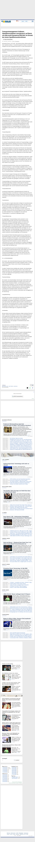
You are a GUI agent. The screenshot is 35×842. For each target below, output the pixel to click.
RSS (27, 834)
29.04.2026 (14, 772)
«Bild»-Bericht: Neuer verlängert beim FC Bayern (16, 594)
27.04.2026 (14, 774)
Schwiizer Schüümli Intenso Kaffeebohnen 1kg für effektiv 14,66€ (22, 532)
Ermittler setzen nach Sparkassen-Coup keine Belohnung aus (22, 636)
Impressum (26, 833)
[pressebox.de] (5, 386)
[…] (27, 435)
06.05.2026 (5, 779)
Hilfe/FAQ (21, 834)
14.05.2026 (5, 768)
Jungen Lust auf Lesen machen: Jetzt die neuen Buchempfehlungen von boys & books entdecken (11, 683)
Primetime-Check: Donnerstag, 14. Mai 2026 (15, 568)
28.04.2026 (14, 773)
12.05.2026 (5, 770)
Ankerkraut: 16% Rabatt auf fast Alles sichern (18, 507)
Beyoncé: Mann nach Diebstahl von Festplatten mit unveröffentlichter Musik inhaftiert (10, 734)
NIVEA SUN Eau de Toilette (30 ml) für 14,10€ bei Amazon (21, 508)
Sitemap (8, 833)
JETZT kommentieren (17, 396)
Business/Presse (7, 420)
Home (8, 834)
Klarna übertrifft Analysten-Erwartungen (17, 632)
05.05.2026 (5, 780)
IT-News (4, 512)
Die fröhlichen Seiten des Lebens (16, 438)
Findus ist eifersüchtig (7, 663)
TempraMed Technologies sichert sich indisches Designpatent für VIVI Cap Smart (11, 712)
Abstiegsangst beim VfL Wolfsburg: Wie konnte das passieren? (22, 611)
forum (33, 398)
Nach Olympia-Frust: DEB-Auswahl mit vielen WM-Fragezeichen (22, 610)
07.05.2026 (5, 778)
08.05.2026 (5, 777)
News (14, 834)
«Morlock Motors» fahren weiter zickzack (18, 583)
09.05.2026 (5, 775)
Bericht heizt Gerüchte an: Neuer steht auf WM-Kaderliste (21, 608)
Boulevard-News (7, 486)
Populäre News (15, 777)
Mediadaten (21, 833)
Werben (17, 834)
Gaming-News (6, 538)
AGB (17, 833)
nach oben (31, 835)
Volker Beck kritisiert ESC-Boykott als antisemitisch (20, 482)
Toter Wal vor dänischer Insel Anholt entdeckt (18, 480)
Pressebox (17, 41)
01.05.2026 (14, 769)
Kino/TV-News (6, 564)
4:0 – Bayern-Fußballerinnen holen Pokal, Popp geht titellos (21, 609)
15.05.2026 (5, 767)
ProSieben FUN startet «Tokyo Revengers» (18, 586)
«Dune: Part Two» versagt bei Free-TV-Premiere (19, 584)
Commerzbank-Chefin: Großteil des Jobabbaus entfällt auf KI (21, 637)
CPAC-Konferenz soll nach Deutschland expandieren (20, 479)
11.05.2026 (5, 772)
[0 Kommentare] (5, 387)
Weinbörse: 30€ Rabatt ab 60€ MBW (17, 509)
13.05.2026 (5, 769)
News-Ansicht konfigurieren (17, 781)
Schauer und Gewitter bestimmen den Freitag (18, 484)
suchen (16, 760)
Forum (11, 834)
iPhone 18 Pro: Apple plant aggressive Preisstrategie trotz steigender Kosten (11, 723)
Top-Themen (5, 459)
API (25, 834)
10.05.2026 (5, 774)
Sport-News (5, 590)
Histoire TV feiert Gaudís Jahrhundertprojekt (18, 587)
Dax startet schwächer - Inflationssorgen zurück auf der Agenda (22, 481)
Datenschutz (13, 833)
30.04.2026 (14, 770)
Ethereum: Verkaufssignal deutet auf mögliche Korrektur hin (21, 635)
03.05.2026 (14, 767)
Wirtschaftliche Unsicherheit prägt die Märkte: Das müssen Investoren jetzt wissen (11, 700)
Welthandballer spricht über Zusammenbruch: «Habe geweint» (22, 606)
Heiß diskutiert (15, 778)
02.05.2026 (14, 768)
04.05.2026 (5, 781)
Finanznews (5, 614)
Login (23, 21)
